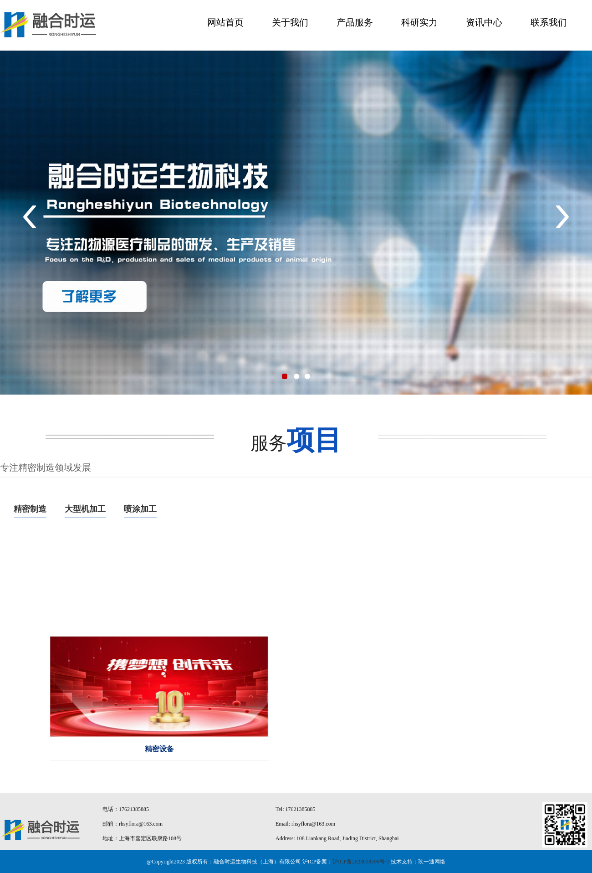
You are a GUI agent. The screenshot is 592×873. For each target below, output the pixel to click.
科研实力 (419, 22)
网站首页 (225, 22)
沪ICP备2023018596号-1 (360, 861)
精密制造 (30, 509)
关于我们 (290, 22)
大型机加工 (85, 509)
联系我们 (549, 22)
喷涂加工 (140, 509)
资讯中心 (484, 22)
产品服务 (355, 22)
